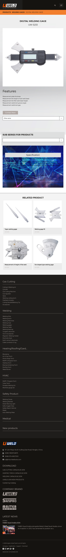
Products (7, 12)
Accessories (6, 304)
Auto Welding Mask (9, 412)
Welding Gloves (7, 399)
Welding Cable (7, 327)
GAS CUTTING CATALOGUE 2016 (14, 470)
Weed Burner (7, 369)
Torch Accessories (8, 333)
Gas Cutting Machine (9, 291)
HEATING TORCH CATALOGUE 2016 (15, 473)
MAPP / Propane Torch (9, 381)
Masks (4, 410)
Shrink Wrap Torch (8, 358)
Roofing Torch (7, 367)
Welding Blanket (8, 401)
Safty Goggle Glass (8, 406)
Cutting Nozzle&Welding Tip (11, 302)
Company (5, 546)
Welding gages (18, 12)
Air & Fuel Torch (7, 356)
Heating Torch (7, 363)
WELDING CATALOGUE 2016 (12, 476)
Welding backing (8, 329)
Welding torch (7, 318)
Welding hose (7, 323)
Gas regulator (7, 293)
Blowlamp (6, 354)
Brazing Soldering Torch (10, 365)
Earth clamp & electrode (10, 340)
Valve (4, 296)
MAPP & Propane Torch (10, 360)
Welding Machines (8, 320)
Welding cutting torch (9, 298)
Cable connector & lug (9, 342)
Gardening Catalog (9, 483)
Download (25, 546)
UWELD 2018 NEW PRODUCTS (13, 480)
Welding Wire (7, 316)
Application (12, 546)
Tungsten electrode (8, 331)
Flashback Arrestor (8, 300)
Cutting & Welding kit (9, 287)
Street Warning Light (9, 404)
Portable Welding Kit (9, 385)
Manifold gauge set (9, 387)
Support (19, 546)
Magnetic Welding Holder (10, 336)
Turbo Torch (6, 383)
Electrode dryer (7, 338)
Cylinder (5, 289)
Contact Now (10, 113)
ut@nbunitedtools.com (13, 459)
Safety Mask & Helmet (9, 408)
